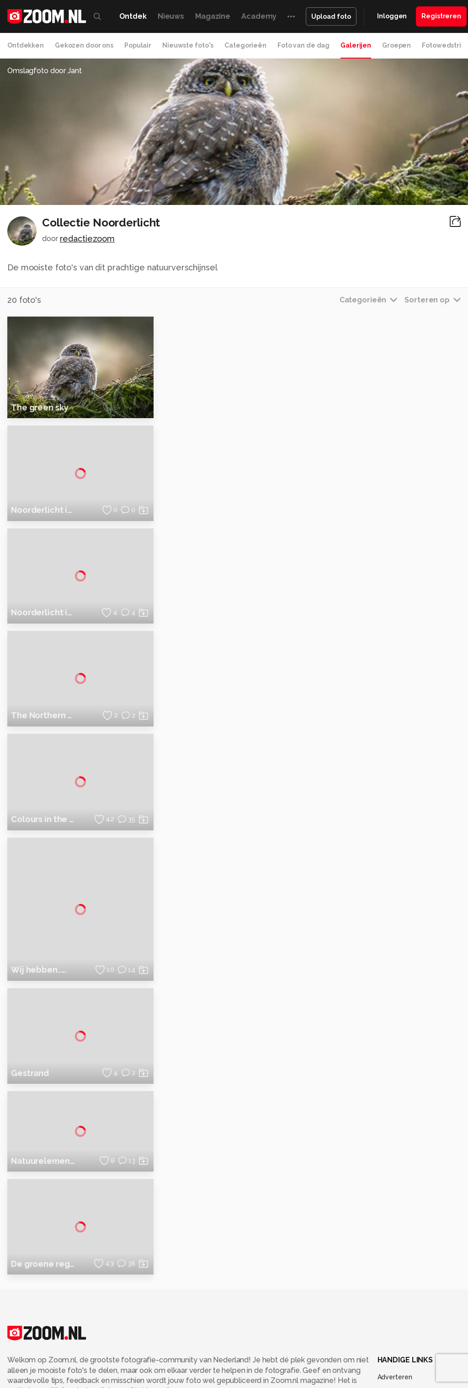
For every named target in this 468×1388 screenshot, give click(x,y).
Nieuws (171, 16)
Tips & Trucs (204, 1380)
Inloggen (392, 16)
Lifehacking (351, 1380)
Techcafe (281, 1380)
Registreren (441, 16)
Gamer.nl (421, 1380)
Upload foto (331, 16)
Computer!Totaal (155, 1380)
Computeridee (86, 1380)
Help (385, 1336)
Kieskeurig (44, 1380)
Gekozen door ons (84, 45)
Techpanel (388, 1380)
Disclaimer (393, 1287)
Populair (137, 45)
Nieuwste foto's (187, 45)
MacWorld (315, 1380)
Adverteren (395, 1270)
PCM (119, 1380)
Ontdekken (25, 45)
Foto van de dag (303, 45)
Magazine (212, 16)
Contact (390, 1352)
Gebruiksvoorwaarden (411, 1303)
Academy (259, 16)
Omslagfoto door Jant (44, 70)
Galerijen (355, 45)
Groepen (396, 45)
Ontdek (133, 16)
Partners (390, 1319)
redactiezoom (87, 238)
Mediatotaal (245, 1380)
